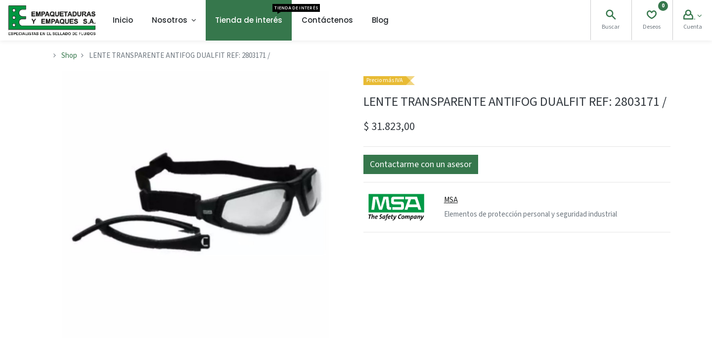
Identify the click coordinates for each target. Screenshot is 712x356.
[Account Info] (692, 16)
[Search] (610, 16)
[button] (420, 164)
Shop (69, 55)
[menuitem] (122, 20)
